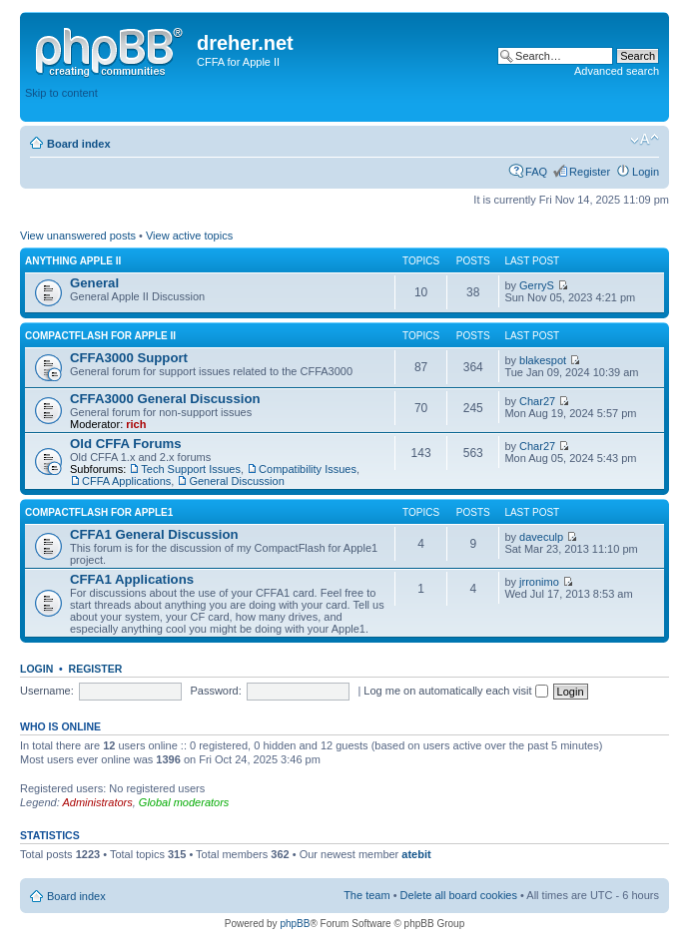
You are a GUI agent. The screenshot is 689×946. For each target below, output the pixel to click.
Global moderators (184, 802)
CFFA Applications (126, 481)
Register (589, 172)
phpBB (295, 923)
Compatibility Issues (307, 469)
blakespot (542, 360)
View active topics (189, 235)
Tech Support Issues (191, 469)
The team (366, 895)
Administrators (97, 802)
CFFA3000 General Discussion (165, 398)
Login (645, 172)
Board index (79, 144)
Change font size (644, 140)
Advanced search (616, 71)
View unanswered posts (78, 235)
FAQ (536, 172)
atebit (415, 854)
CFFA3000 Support (129, 357)
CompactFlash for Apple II (100, 335)
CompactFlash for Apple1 (99, 512)
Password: (215, 691)
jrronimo (539, 582)
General (94, 282)
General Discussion (236, 481)
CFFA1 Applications (132, 579)
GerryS (536, 285)
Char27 (537, 401)
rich (136, 424)
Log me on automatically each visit (455, 691)
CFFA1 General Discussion (154, 534)
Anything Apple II (73, 260)
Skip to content (61, 93)
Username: (47, 691)
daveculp (541, 537)
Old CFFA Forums (126, 443)
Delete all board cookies (458, 895)
